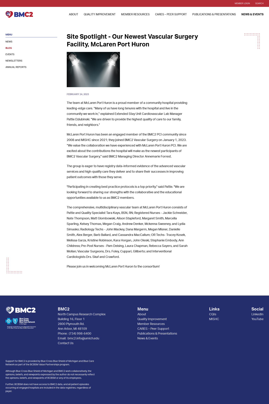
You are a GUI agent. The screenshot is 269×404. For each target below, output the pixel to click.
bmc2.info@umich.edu (83, 338)
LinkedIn (257, 314)
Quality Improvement (100, 14)
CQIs (212, 314)
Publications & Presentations (214, 14)
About (73, 14)
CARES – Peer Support (171, 14)
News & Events (252, 14)
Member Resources (135, 14)
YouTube (258, 319)
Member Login (242, 3)
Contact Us (65, 343)
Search (259, 3)
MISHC (214, 319)
